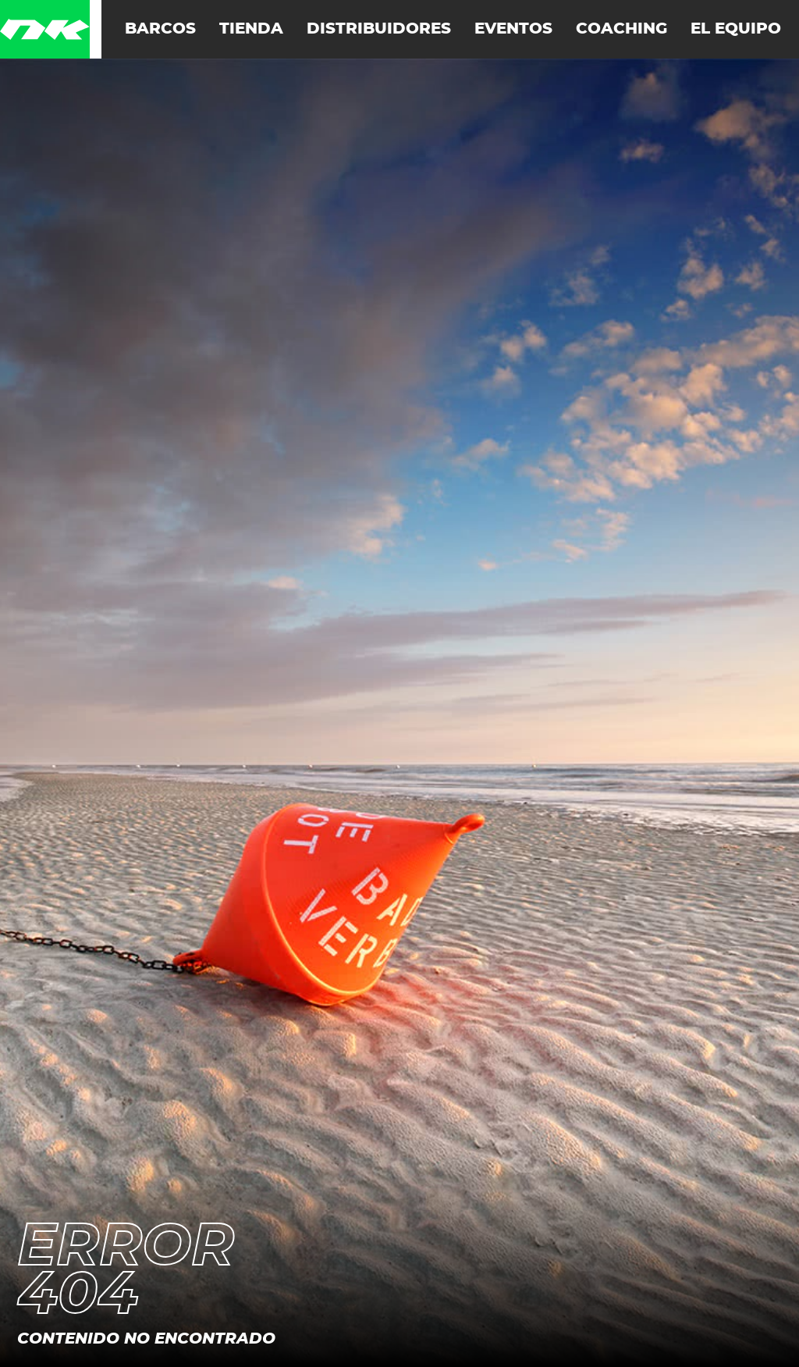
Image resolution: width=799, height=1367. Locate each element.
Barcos (160, 29)
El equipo (736, 29)
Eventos (513, 29)
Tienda (251, 29)
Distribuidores (379, 29)
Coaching (621, 29)
